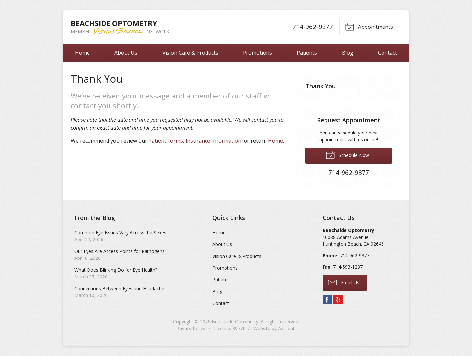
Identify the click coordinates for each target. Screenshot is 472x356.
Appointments (369, 26)
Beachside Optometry (235, 321)
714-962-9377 (312, 26)
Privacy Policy (190, 328)
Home (82, 52)
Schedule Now (347, 154)
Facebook (327, 299)
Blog (347, 52)
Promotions (257, 52)
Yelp (338, 299)
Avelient (286, 328)
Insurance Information (213, 140)
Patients (307, 52)
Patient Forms (165, 140)
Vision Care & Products (190, 52)
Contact (387, 52)
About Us (125, 52)
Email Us (343, 282)
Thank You (320, 86)
